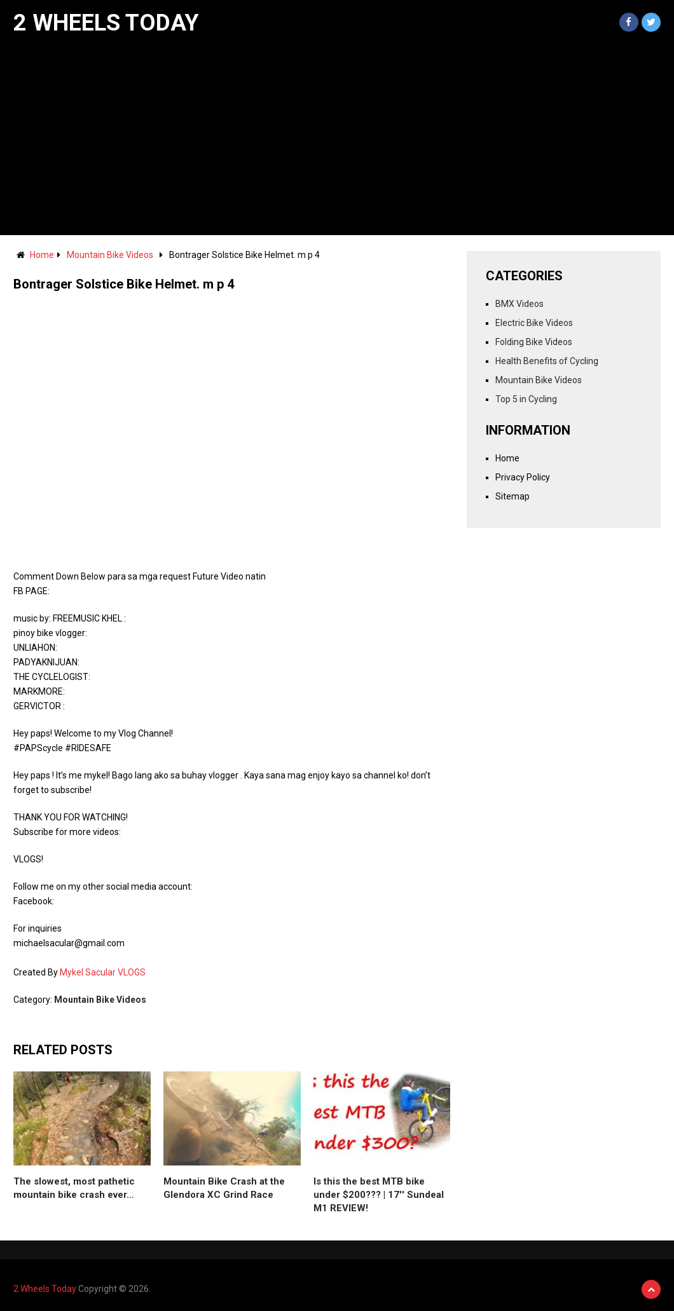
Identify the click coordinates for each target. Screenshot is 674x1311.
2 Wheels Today (106, 22)
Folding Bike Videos (533, 342)
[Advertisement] (337, 140)
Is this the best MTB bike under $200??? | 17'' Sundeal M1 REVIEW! (378, 1195)
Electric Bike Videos (534, 323)
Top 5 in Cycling (526, 399)
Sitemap (512, 496)
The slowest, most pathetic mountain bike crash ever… (74, 1188)
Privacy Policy (522, 477)
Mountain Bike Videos (110, 255)
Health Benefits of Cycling (546, 361)
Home (42, 255)
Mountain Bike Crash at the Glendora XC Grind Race (224, 1188)
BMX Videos (519, 304)
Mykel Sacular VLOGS (103, 972)
